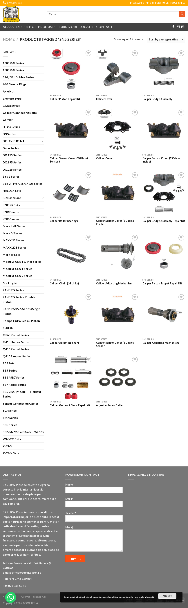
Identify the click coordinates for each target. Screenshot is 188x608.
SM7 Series (10, 417)
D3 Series (9, 134)
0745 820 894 (23, 578)
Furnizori (68, 27)
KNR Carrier (11, 219)
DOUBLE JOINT (13, 141)
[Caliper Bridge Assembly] (163, 70)
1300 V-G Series (13, 70)
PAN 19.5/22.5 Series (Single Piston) (21, 311)
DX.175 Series (12, 155)
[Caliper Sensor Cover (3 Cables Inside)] (117, 192)
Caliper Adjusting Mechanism (114, 283)
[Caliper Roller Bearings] (71, 192)
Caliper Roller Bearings (64, 220)
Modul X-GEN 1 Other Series (22, 261)
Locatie (86, 27)
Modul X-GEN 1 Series (17, 268)
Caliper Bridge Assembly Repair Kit (163, 220)
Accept (167, 596)
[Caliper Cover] (117, 130)
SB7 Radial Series (14, 384)
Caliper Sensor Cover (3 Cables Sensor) (115, 344)
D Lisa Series (11, 127)
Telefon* (93, 517)
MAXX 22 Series (13, 240)
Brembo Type (12, 98)
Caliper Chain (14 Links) (64, 283)
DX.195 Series (12, 162)
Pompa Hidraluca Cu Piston (21, 320)
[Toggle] (42, 141)
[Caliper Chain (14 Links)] (71, 255)
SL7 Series (10, 410)
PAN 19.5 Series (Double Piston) (19, 299)
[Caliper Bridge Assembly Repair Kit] (163, 192)
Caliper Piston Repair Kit (65, 99)
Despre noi (26, 27)
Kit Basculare (12, 197)
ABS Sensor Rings (14, 84)
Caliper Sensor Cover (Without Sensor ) (69, 160)
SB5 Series (10, 370)
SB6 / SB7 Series (14, 377)
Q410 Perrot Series (16, 349)
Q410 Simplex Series (17, 356)
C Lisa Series (11, 105)
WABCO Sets (12, 439)
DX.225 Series (12, 169)
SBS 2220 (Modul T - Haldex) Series (22, 394)
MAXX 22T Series (14, 247)
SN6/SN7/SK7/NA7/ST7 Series (23, 432)
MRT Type (10, 283)
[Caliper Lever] (117, 70)
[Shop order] (166, 39)
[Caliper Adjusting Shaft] (71, 314)
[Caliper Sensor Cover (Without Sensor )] (71, 130)
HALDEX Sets (12, 190)
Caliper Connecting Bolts (20, 112)
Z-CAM (7, 446)
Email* (93, 503)
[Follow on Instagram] (178, 26)
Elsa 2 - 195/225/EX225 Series (22, 183)
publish (8, 327)
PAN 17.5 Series (13, 290)
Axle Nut (9, 91)
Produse (47, 27)
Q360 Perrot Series (16, 335)
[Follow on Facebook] (173, 26)
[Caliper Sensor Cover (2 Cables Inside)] (163, 130)
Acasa (8, 27)
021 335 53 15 (17, 585)
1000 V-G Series (13, 63)
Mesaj (93, 540)
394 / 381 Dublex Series (18, 77)
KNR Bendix (11, 212)
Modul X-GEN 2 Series (17, 275)
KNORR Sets (11, 205)
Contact (104, 27)
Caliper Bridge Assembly (157, 99)
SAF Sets (9, 363)
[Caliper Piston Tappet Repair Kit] (163, 255)
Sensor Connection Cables (21, 403)
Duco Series (11, 148)
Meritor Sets (11, 254)
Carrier (8, 119)
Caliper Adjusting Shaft (64, 342)
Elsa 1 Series (11, 176)
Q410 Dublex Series (16, 342)
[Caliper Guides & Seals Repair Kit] (71, 377)
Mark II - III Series (14, 226)
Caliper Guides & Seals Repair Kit (70, 405)
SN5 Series (10, 425)
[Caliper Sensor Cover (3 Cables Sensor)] (117, 314)
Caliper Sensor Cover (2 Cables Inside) (161, 160)
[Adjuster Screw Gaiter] (117, 377)
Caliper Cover (104, 158)
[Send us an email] (182, 26)
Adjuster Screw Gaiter (110, 405)
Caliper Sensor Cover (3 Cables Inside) (115, 222)
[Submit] (182, 14)
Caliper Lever (104, 99)
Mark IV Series (12, 233)
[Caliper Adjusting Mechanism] (117, 255)
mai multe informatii (144, 597)
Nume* (93, 489)
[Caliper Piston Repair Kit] (71, 70)
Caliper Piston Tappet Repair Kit (162, 283)
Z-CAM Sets (11, 453)
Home (9, 39)
